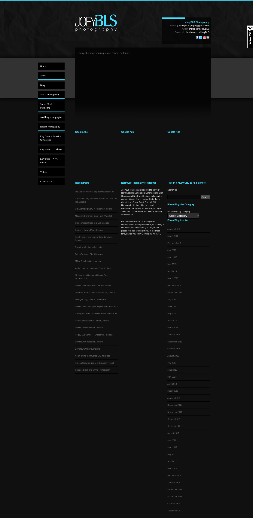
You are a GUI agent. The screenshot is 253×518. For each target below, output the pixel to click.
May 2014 (171, 313)
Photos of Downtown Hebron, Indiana (92, 321)
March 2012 (172, 468)
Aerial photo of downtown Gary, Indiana (93, 268)
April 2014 (172, 320)
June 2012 (172, 447)
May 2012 (171, 454)
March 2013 (172, 391)
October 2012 (173, 419)
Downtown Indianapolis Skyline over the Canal (96, 306)
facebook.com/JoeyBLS (197, 32)
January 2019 (173, 229)
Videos (43, 171)
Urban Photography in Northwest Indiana (93, 209)
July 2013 (171, 363)
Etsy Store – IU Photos (51, 149)
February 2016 (174, 243)
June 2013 (172, 370)
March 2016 (172, 236)
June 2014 (172, 306)
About (43, 75)
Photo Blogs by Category (178, 211)
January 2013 (173, 398)
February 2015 (174, 285)
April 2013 (172, 384)
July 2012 (171, 440)
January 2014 (173, 334)
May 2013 (171, 377)
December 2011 (174, 489)
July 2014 (171, 299)
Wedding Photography (51, 117)
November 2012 (174, 412)
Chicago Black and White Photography (92, 370)
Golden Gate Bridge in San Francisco (92, 223)
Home (43, 66)
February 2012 (174, 475)
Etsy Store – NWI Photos (49, 160)
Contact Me (46, 181)
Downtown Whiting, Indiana (87, 349)
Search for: (172, 190)
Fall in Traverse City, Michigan (89, 254)
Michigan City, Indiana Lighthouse (90, 299)
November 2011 (174, 496)
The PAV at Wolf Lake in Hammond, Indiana (95, 292)
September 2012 (175, 426)
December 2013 (174, 342)
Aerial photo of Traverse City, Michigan (92, 356)
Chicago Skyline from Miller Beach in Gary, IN (96, 313)
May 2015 (171, 264)
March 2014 (172, 327)
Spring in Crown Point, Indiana (89, 230)
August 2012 (173, 433)
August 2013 (173, 356)
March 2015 (172, 278)
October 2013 (173, 349)
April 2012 (172, 461)
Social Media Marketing (46, 106)
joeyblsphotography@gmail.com (193, 25)
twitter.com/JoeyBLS (199, 29)
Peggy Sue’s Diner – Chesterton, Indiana (93, 335)
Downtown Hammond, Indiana (89, 327)
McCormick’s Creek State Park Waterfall (93, 216)
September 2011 (175, 511)
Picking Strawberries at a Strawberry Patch (94, 363)
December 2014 (174, 292)
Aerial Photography (49, 94)
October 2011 (173, 503)
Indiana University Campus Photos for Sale (94, 192)
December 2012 (174, 405)
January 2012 (173, 482)
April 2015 (172, 271)
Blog (42, 85)
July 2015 (171, 250)
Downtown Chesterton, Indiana (89, 342)
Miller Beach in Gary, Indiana (88, 261)
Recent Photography (50, 126)
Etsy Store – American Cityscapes (51, 138)
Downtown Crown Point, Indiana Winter (93, 285)
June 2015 (172, 257)
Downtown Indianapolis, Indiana (89, 247)
